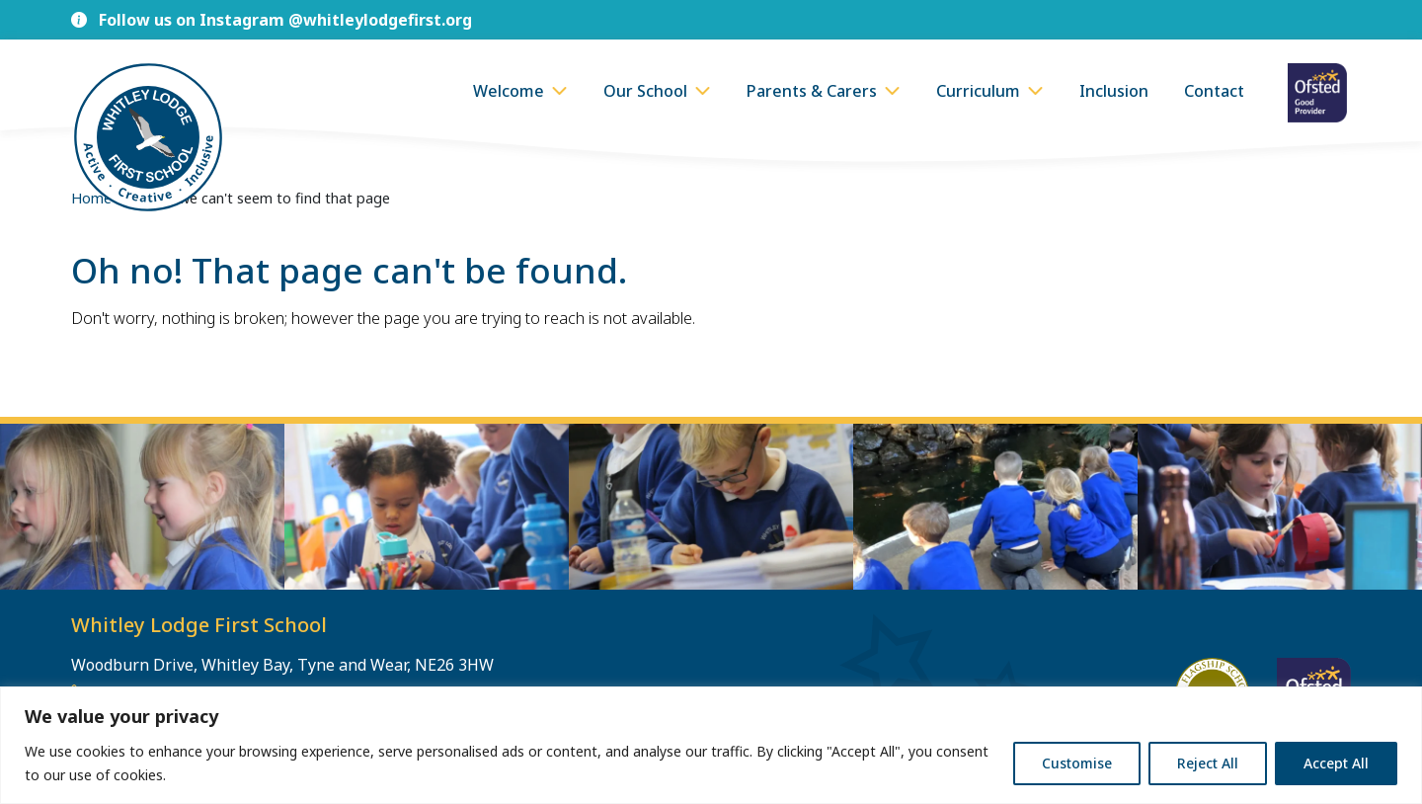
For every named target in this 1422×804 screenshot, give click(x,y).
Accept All (1336, 763)
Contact (1214, 91)
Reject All (1207, 763)
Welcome (508, 91)
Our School (645, 91)
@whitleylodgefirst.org (380, 20)
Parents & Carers (812, 91)
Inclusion (1113, 91)
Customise (1077, 763)
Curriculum (978, 91)
